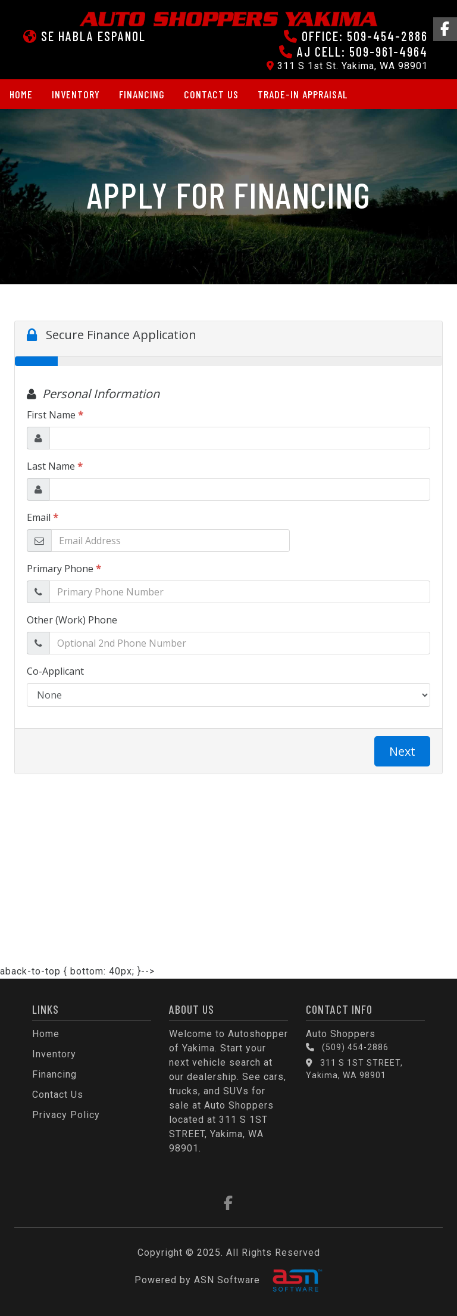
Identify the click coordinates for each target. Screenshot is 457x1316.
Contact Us (211, 94)
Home (21, 94)
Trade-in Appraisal (303, 94)
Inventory (76, 94)
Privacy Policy (66, 1115)
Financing (142, 94)
